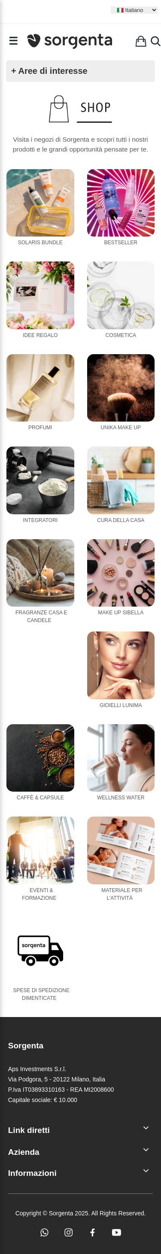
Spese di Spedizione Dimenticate (41, 994)
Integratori (40, 520)
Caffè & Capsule (40, 798)
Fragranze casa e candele (41, 616)
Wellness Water (121, 798)
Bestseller (120, 243)
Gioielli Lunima (121, 705)
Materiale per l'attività (121, 894)
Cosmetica (121, 335)
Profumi (40, 428)
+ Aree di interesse (49, 71)
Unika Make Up (121, 428)
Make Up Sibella (120, 613)
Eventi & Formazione (39, 894)
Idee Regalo (40, 335)
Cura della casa (120, 520)
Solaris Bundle (40, 243)
